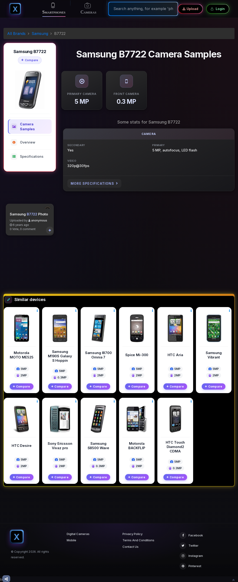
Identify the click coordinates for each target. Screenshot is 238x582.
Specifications (27, 156)
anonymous (39, 263)
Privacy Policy (132, 534)
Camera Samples (23, 126)
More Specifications (94, 183)
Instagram (191, 556)
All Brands (16, 33)
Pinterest (190, 566)
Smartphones (54, 8)
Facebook (191, 535)
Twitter (189, 545)
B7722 (32, 257)
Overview (23, 142)
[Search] (143, 8)
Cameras (88, 8)
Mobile (71, 540)
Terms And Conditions (138, 540)
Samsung (40, 33)
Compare (29, 60)
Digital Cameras (78, 534)
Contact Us (130, 547)
